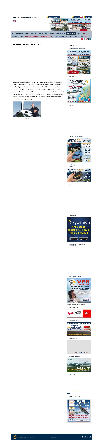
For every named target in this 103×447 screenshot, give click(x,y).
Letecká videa (71, 33)
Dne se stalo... (82, 352)
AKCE (86, 36)
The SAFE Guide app (46, 36)
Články (27, 33)
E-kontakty (89, 17)
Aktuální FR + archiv (17, 36)
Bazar (81, 36)
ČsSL (78, 33)
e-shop (84, 33)
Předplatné (77, 17)
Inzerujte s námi (73, 36)
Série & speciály (49, 33)
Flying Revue (19, 33)
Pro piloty (40, 33)
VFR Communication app (31, 36)
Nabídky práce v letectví (60, 36)
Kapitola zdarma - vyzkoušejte (75, 304)
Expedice (33, 33)
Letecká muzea (60, 33)
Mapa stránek (54, 437)
